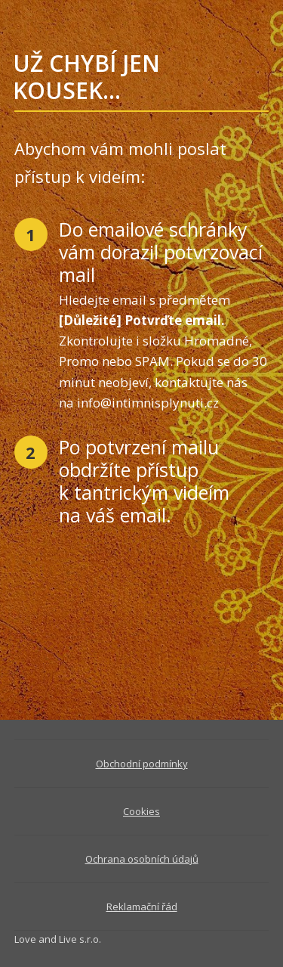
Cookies (141, 811)
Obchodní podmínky (142, 763)
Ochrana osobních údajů (141, 859)
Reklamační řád (141, 906)
